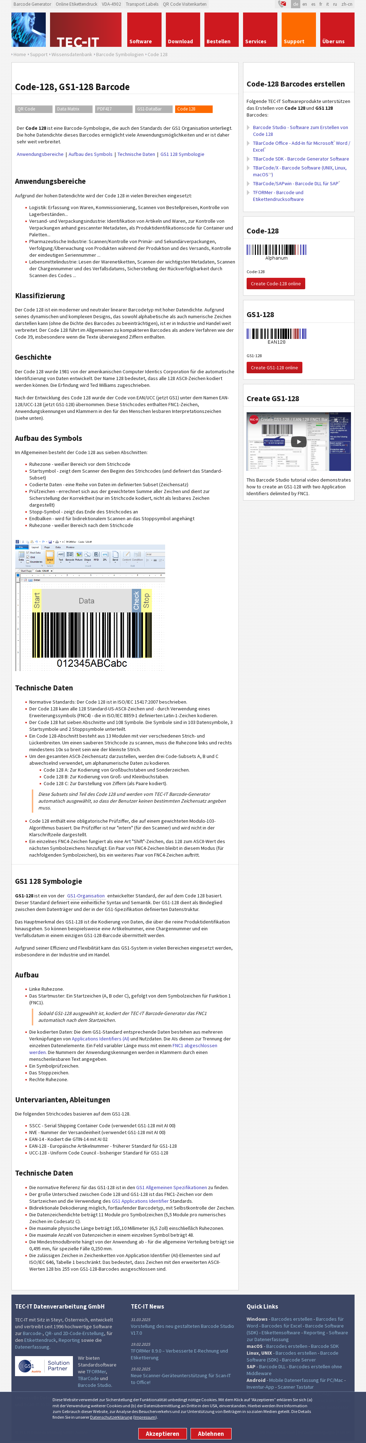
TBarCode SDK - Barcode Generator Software (301, 159)
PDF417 (104, 109)
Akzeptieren (162, 1434)
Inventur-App (260, 1387)
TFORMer (96, 1371)
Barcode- (33, 1333)
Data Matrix (68, 109)
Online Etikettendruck (76, 4)
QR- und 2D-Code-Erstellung (74, 1333)
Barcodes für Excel (282, 1326)
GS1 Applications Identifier (140, 1201)
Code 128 (186, 109)
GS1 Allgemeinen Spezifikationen (171, 1187)
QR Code (26, 109)
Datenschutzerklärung (111, 1417)
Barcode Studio (94, 1385)
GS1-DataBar (149, 109)
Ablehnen (211, 1434)
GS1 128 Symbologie (182, 154)
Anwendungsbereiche (40, 154)
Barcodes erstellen (291, 1319)
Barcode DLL (272, 1366)
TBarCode (88, 1378)
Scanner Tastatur (296, 1387)
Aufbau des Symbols (91, 154)
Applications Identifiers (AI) (100, 1038)
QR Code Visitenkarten (185, 4)
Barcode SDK (325, 1346)
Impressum (144, 1417)
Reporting (69, 1340)
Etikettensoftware (281, 1332)
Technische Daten (136, 154)
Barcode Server (299, 1359)
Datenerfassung (32, 1347)
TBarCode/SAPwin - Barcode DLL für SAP (296, 183)
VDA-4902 (111, 4)
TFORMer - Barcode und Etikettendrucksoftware (278, 195)
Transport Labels (142, 4)
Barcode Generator (32, 4)
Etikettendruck (40, 1340)
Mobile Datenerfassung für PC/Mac (306, 1380)
